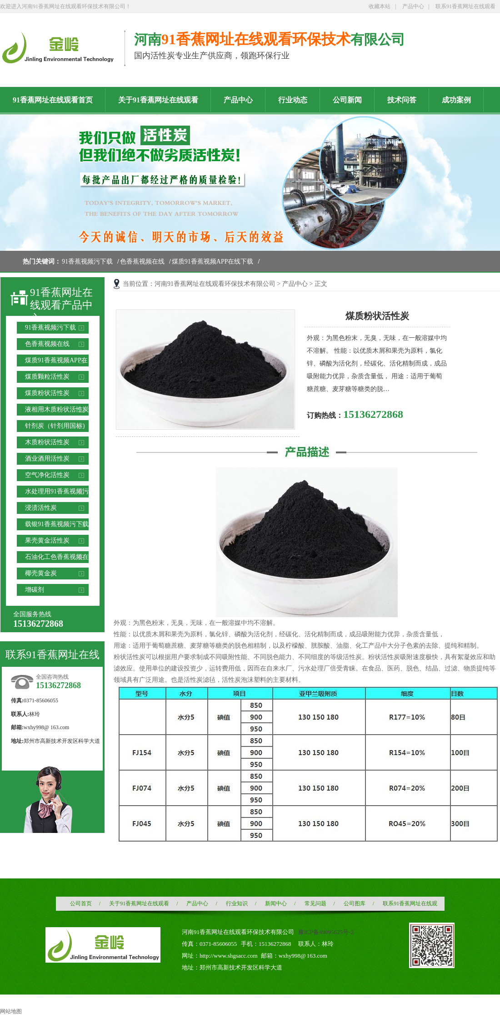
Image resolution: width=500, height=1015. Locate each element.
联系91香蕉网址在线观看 (465, 6)
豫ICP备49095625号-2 (326, 932)
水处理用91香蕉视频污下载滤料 (57, 492)
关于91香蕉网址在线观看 (139, 903)
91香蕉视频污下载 (87, 261)
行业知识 (237, 903)
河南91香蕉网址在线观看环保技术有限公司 (215, 283)
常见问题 (315, 903)
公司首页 (81, 903)
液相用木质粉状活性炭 (57, 409)
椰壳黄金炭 (41, 573)
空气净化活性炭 (47, 475)
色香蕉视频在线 (142, 261)
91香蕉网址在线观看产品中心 (61, 305)
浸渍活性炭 (41, 507)
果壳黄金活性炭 (47, 540)
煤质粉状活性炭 (47, 393)
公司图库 (354, 903)
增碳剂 (34, 589)
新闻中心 (276, 903)
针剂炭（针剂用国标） (57, 425)
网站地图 (11, 1011)
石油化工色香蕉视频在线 (57, 558)
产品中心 (413, 6)
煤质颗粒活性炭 (47, 376)
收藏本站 (379, 6)
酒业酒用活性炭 (47, 458)
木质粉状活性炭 (47, 442)
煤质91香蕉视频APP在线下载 (213, 261)
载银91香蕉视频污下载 (57, 524)
